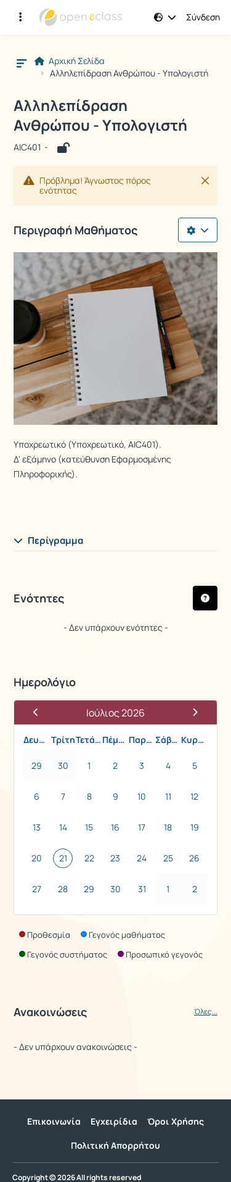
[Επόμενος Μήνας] (190, 712)
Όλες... (205, 1012)
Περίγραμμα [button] (48, 540)
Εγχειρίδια (114, 1121)
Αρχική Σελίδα (69, 61)
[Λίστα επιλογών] (197, 230)
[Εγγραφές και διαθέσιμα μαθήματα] (20, 17)
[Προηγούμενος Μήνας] (41, 712)
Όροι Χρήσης (175, 1121)
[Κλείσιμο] (205, 180)
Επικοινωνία (54, 1121)
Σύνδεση (203, 17)
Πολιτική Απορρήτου (115, 1145)
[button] (165, 17)
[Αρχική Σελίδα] (80, 17)
